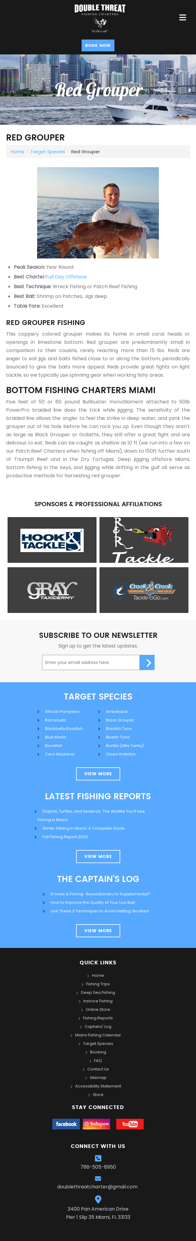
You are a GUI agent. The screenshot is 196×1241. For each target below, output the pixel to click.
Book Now (98, 46)
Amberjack (117, 711)
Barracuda (55, 720)
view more (98, 774)
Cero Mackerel (60, 754)
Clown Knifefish (121, 754)
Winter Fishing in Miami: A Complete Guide (83, 828)
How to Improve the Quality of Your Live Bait (93, 902)
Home (17, 151)
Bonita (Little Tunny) (125, 745)
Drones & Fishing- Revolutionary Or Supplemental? (100, 894)
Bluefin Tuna (118, 737)
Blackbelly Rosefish (64, 728)
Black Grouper (120, 720)
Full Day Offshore (66, 276)
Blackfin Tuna (119, 728)
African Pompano (62, 711)
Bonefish (53, 745)
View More (98, 857)
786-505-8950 (98, 1166)
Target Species (47, 151)
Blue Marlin (55, 737)
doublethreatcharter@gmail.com (98, 1186)
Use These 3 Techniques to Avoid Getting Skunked (100, 911)
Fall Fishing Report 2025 (65, 837)
